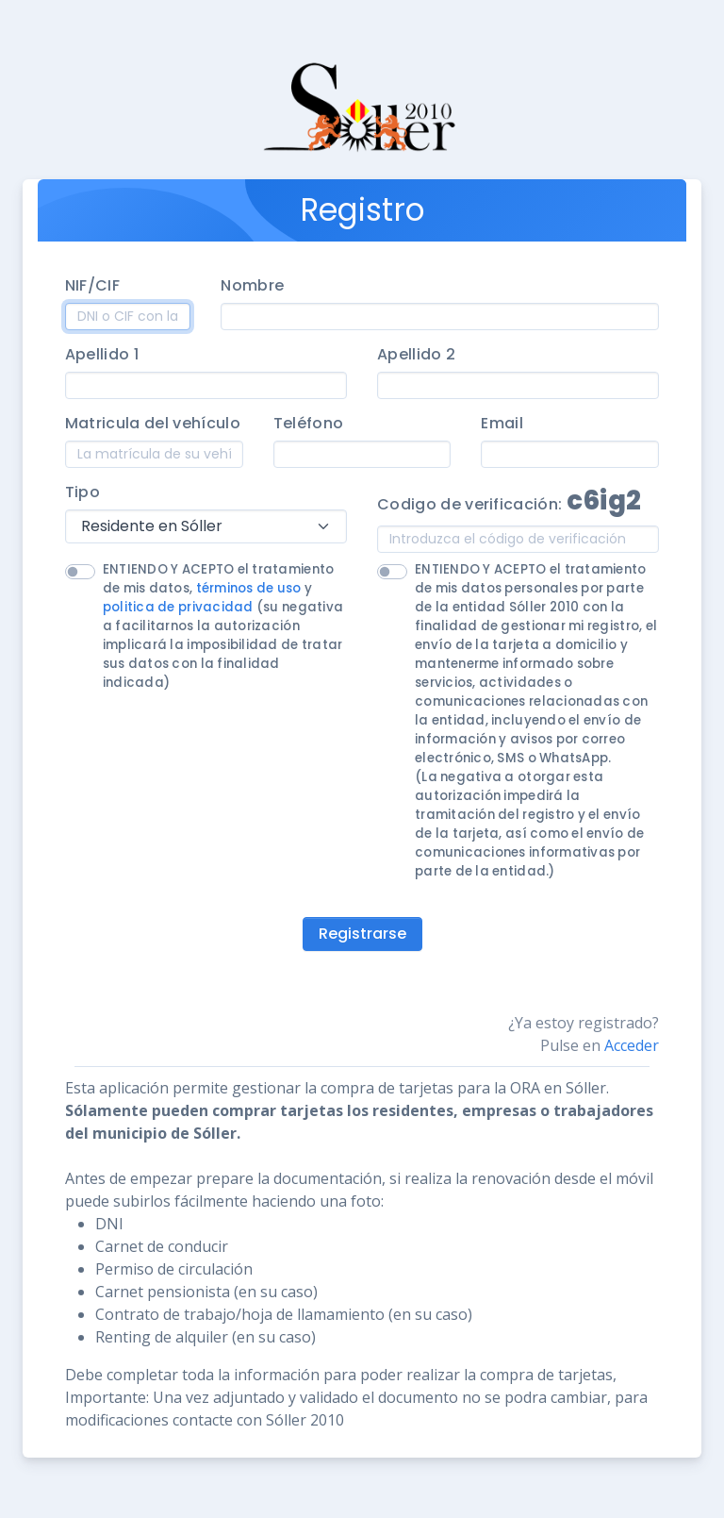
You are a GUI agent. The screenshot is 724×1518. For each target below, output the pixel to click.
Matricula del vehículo (152, 423)
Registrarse (362, 933)
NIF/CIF (92, 285)
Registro (362, 210)
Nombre (252, 285)
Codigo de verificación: (509, 500)
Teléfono (308, 423)
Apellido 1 (102, 354)
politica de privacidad (178, 607)
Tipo (82, 492)
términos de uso (249, 588)
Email (502, 423)
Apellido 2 (416, 354)
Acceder (631, 1045)
